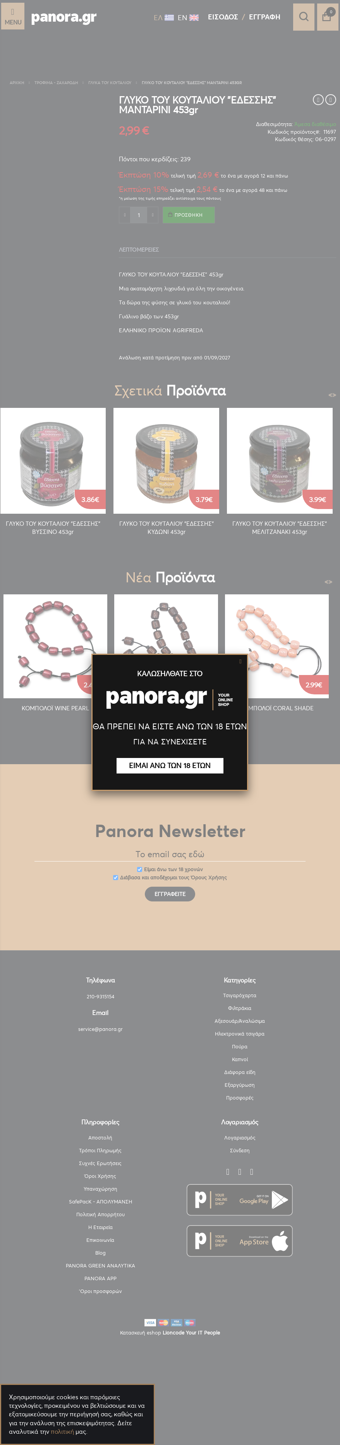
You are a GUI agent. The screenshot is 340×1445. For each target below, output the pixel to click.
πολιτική (62, 1431)
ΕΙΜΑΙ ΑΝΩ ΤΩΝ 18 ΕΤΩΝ (170, 765)
